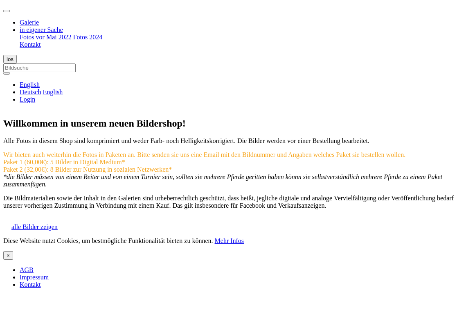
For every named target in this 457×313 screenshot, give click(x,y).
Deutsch (30, 91)
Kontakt (30, 44)
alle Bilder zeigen (34, 226)
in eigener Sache (41, 29)
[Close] (8, 255)
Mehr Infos (229, 240)
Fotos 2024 (88, 37)
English (53, 91)
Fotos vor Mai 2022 (46, 37)
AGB (27, 269)
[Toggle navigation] (6, 11)
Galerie (29, 22)
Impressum (34, 277)
